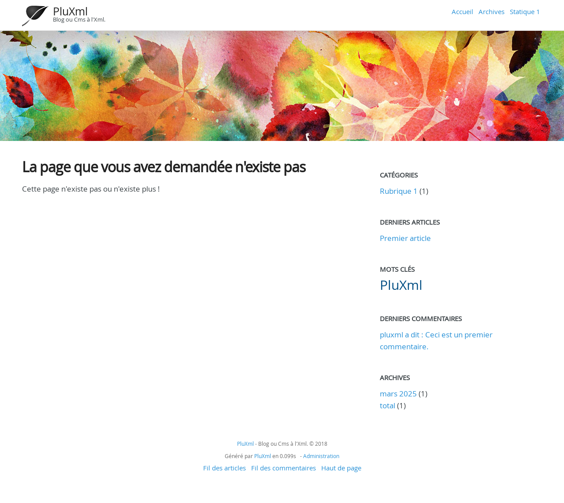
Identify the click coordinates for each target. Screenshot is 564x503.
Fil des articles (224, 467)
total (388, 405)
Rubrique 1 (399, 191)
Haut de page (341, 467)
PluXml (70, 11)
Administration (321, 455)
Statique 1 (525, 11)
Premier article (405, 238)
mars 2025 (398, 393)
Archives (492, 11)
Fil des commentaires (283, 467)
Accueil (462, 11)
